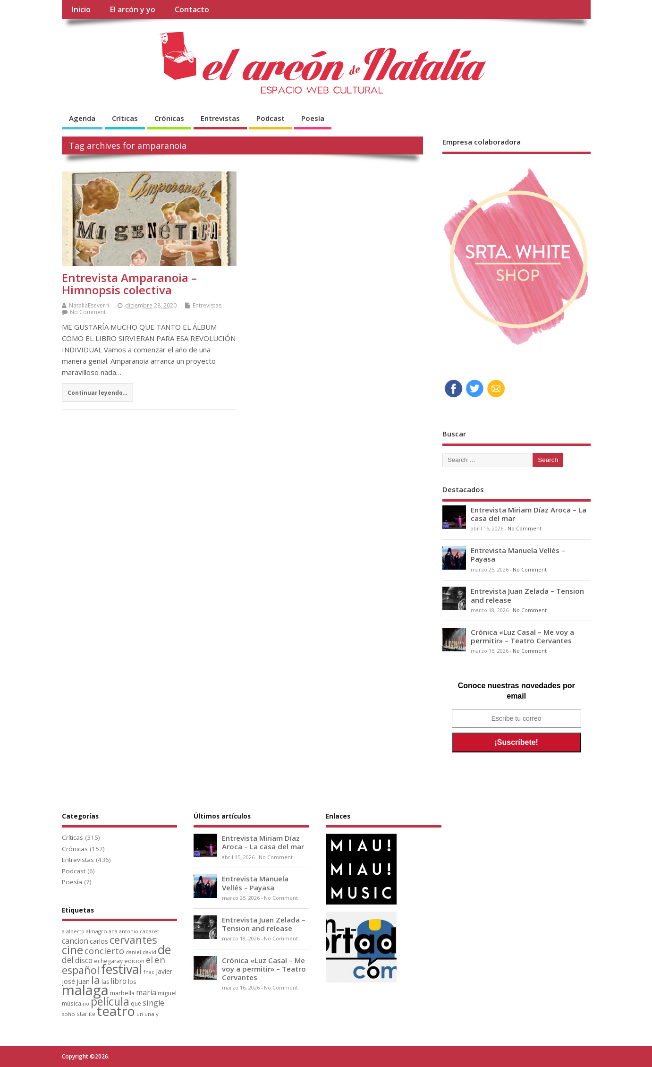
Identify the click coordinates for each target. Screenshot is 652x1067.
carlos (99, 941)
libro (118, 981)
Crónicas (169, 118)
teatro (116, 1011)
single (153, 1003)
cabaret (149, 931)
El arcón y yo (132, 9)
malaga (85, 990)
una (149, 1013)
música (71, 1003)
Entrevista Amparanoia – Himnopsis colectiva (129, 284)
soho (68, 1013)
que (136, 1003)
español (81, 970)
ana (113, 931)
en (159, 959)
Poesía (312, 118)
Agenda (82, 118)
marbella (122, 993)
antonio (128, 931)
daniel (133, 952)
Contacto (192, 9)
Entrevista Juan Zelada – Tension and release (527, 595)
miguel (167, 993)
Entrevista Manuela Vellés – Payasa (518, 554)
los (132, 981)
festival (121, 969)
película (110, 1001)
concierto (104, 950)
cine (72, 949)
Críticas (125, 118)
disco (84, 960)
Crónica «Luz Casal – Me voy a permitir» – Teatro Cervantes (522, 636)
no (86, 1003)
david (149, 952)
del (68, 960)
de (164, 949)
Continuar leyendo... (97, 392)
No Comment (88, 312)
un (139, 1013)
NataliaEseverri (89, 305)
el (149, 959)
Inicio (81, 9)
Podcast (270, 118)
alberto (75, 931)
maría (146, 992)
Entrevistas (220, 118)
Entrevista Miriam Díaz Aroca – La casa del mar (528, 514)
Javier (164, 971)
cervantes (133, 939)
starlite (85, 1013)
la (95, 980)
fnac (149, 971)
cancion (75, 941)
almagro (96, 931)
